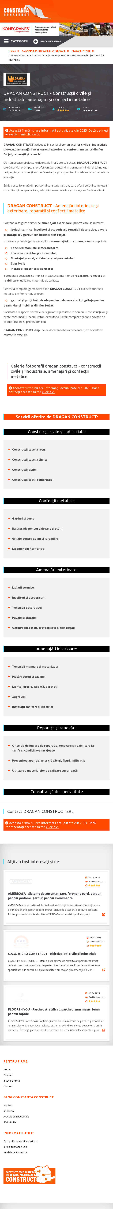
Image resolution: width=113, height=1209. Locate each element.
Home (12, 50)
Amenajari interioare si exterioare (43, 50)
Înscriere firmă (47, 41)
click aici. (33, 134)
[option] (56, 29)
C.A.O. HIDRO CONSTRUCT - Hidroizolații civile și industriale (52, 951)
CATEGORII (16, 41)
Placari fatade (81, 50)
